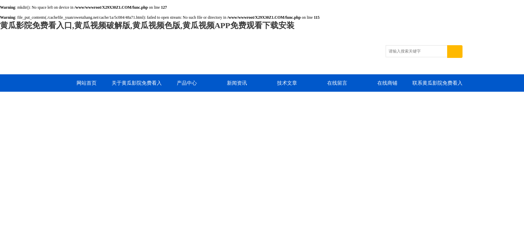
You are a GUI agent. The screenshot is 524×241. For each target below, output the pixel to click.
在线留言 (337, 83)
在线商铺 (387, 83)
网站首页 (87, 83)
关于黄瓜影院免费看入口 (137, 86)
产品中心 (187, 83)
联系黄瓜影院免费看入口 (437, 86)
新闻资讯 (237, 83)
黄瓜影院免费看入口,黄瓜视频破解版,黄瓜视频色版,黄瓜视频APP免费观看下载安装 (147, 25)
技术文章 (287, 83)
